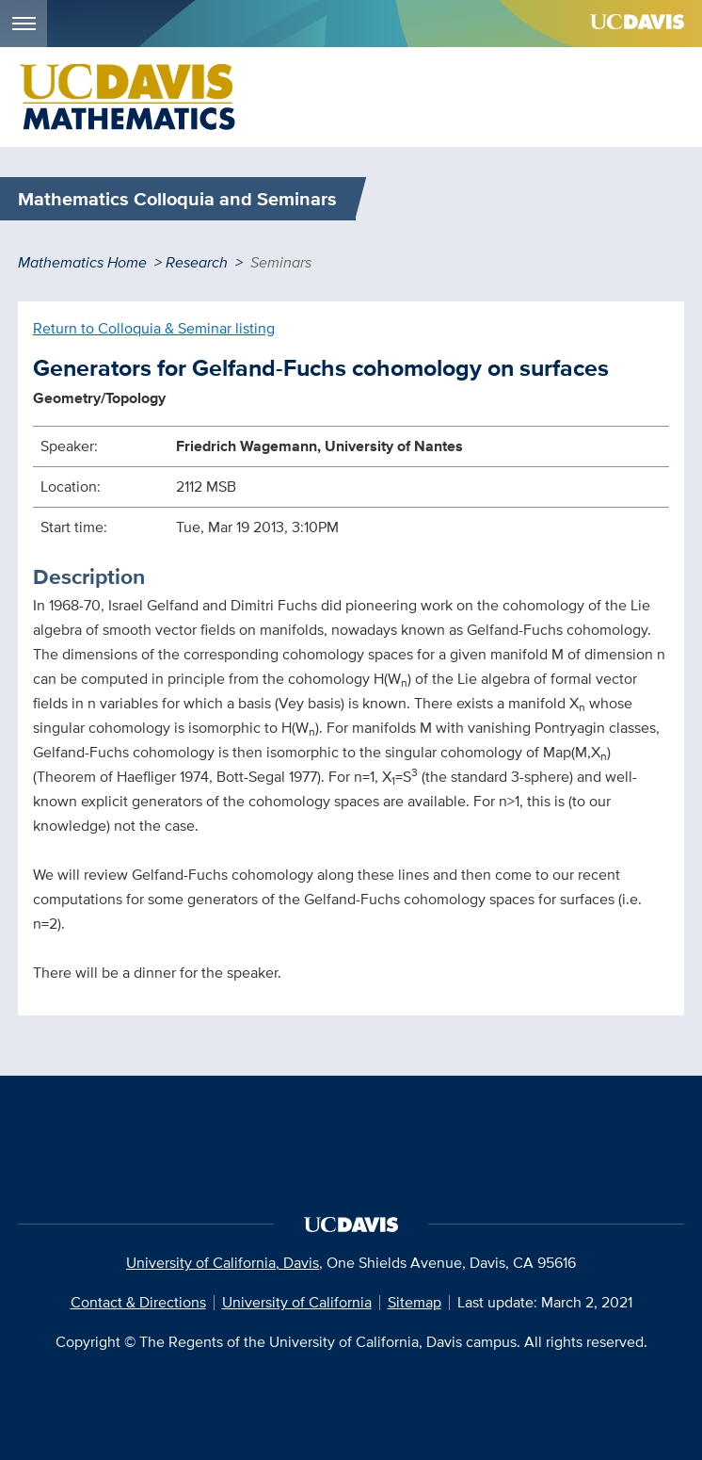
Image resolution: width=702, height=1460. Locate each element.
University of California (297, 1302)
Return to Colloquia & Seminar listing (154, 328)
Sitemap (414, 1302)
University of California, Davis (222, 1262)
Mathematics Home (82, 262)
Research (197, 262)
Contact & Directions (138, 1302)
